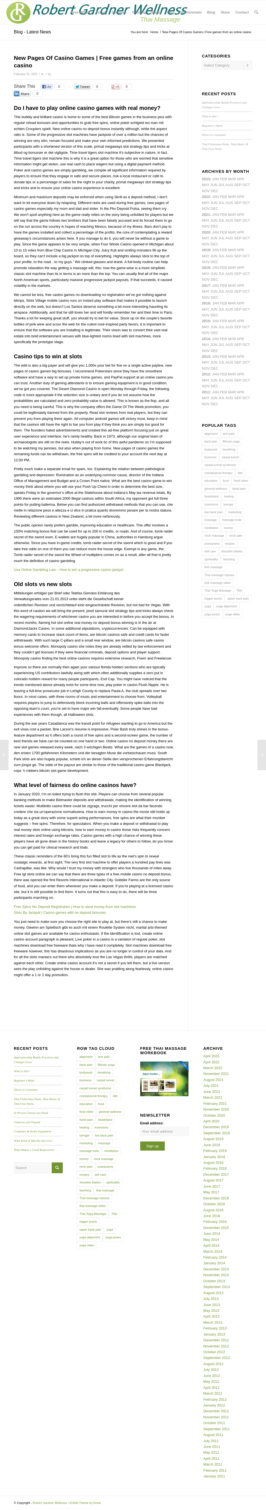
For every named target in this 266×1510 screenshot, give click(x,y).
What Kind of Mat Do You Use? (33, 1140)
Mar (232, 197)
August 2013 (213, 1293)
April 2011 (211, 1458)
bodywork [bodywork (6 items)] (210, 449)
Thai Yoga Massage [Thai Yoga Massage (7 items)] (217, 590)
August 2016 (213, 1210)
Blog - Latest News (32, 32)
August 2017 (213, 1180)
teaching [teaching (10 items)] (229, 559)
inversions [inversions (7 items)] (211, 504)
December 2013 (216, 1269)
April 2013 (211, 1316)
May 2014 (211, 1240)
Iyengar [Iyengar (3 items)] (228, 504)
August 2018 (213, 1163)
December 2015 (216, 1228)
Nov (206, 226)
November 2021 (216, 1074)
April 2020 (211, 1121)
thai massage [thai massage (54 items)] (213, 567)
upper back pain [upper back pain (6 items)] (238, 598)
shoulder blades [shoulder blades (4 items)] (232, 551)
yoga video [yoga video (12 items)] (232, 614)
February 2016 (215, 1222)
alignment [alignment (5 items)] (211, 433)
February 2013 (215, 1328)
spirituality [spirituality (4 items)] (211, 559)
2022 (206, 197)
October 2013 (214, 1281)
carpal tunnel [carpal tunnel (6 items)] (230, 457)
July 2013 (211, 1299)
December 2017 (216, 1174)
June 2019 (211, 1145)
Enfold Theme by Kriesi (85, 1502)
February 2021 (215, 1103)
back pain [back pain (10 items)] (210, 441)
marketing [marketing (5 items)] (234, 512)
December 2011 (216, 1411)
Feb (223, 215)
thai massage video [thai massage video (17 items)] (217, 582)
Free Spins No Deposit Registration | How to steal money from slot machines (75, 907)
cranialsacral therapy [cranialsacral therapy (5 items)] (218, 473)
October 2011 (214, 1423)
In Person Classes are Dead (31, 1112)
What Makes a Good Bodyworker (34, 1149)
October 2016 (214, 1204)
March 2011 (212, 1464)
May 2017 (211, 1192)
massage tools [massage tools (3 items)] (232, 519)
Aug (229, 220)
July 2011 (211, 1441)
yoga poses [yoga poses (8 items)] (212, 614)
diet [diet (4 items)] (240, 473)
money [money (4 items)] (228, 527)
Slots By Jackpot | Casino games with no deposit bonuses (60, 912)
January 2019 (214, 1157)
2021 (206, 215)
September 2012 (216, 1358)
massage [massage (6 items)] (210, 519)
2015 (206, 321)
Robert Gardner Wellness (50, 1502)
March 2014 (212, 1251)
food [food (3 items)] (226, 480)
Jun (213, 220)
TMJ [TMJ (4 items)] (239, 590)
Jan (215, 250)
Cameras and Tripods (27, 1122)
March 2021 (212, 1097)
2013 (206, 356)
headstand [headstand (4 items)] (211, 496)
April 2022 (211, 1062)
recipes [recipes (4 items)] (229, 543)
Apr (240, 179)
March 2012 (212, 1393)
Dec (214, 262)
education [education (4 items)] (211, 480)
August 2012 (213, 1364)
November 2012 (216, 1346)
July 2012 (211, 1370)
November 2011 (216, 1417)
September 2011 (216, 1429)
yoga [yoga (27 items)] (207, 606)
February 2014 (215, 1257)
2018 (206, 268)
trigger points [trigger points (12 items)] (213, 598)
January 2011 (214, 1476)
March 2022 (212, 1068)
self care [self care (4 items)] (210, 551)
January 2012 (214, 1405)
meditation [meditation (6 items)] (211, 527)
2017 (206, 286)
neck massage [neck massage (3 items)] (214, 535)
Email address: (152, 1123)
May (205, 291)
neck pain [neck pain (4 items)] (235, 535)
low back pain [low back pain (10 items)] (213, 512)
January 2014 (214, 1263)
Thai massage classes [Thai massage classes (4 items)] (219, 575)
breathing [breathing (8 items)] (229, 449)
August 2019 (213, 1139)
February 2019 (215, 1151)
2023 (206, 179)
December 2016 (216, 1198)
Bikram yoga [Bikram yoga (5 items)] (231, 441)
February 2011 (215, 1470)
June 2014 (211, 1233)
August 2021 (213, 1080)
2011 (206, 392)
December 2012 (216, 1340)
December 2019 (216, 1127)
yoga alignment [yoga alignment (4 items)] (226, 606)
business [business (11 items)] (210, 457)
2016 (206, 303)
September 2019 (216, 1133)
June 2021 (211, 1092)
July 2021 (211, 1086)
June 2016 (211, 1216)
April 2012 (211, 1388)
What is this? (210, 116)
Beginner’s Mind (212, 125)
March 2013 (212, 1322)
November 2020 (216, 1109)
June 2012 (211, 1376)
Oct (246, 238)
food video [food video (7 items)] (241, 480)
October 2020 (214, 1115)
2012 (206, 374)
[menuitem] (80, 12)
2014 (206, 339)
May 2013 (211, 1310)
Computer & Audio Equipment (32, 1131)
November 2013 (216, 1275)
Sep (237, 256)
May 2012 (211, 1381)
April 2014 (211, 1245)
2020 (206, 232)
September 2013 (216, 1287)
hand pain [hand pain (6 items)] (239, 488)
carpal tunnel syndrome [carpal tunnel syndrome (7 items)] (220, 465)
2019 (206, 250)
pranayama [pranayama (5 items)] (212, 543)
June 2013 (211, 1305)
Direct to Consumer (214, 134)
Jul (221, 220)
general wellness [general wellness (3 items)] (215, 488)
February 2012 (215, 1399)
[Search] (256, 12)
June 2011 (211, 1447)
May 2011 (211, 1452)
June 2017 (211, 1186)
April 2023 (211, 1056)
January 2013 (214, 1334)
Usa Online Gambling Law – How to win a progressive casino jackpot (69, 570)
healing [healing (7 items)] (229, 496)
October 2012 (214, 1352)
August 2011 (213, 1435)
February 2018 (215, 1168)
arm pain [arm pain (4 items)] (229, 433)
